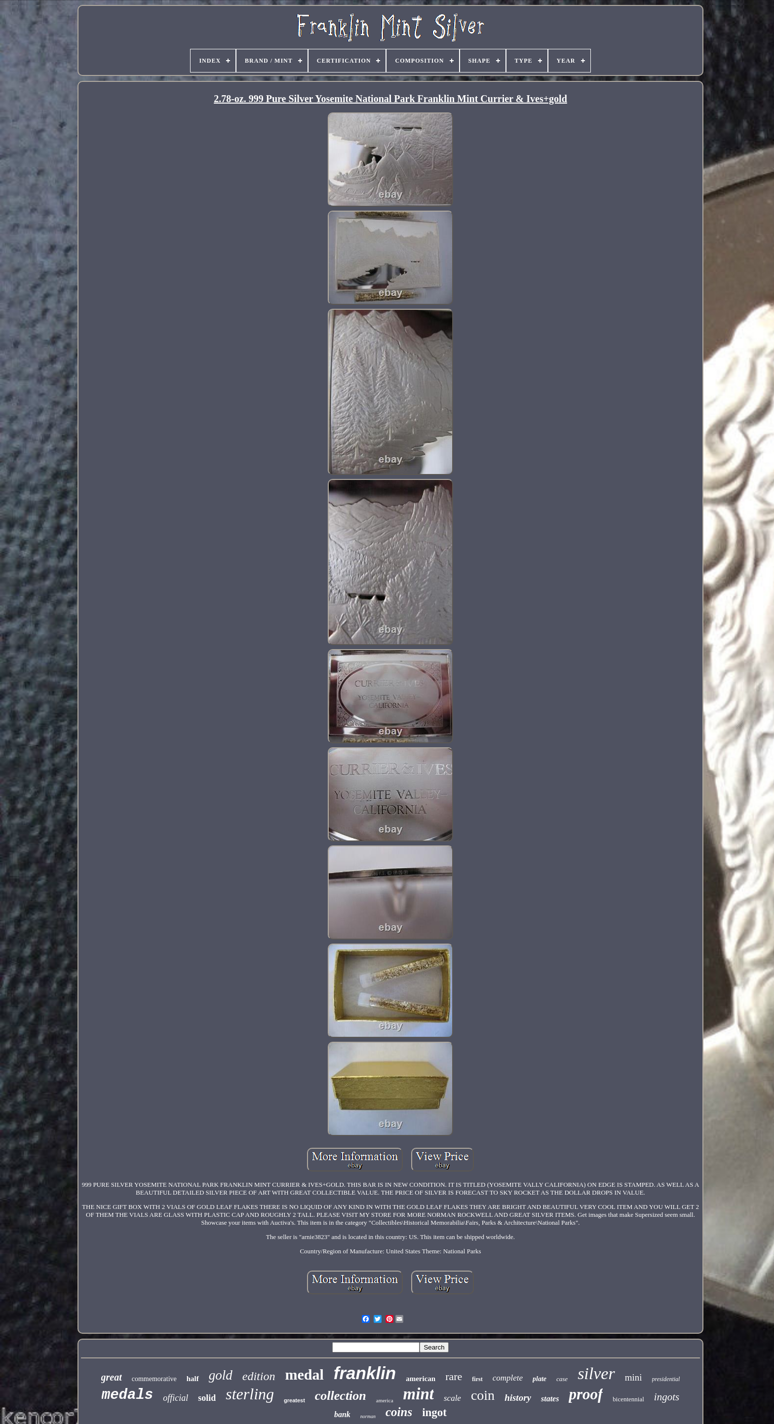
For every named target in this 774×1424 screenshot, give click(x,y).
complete (508, 1378)
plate (539, 1379)
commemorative (154, 1379)
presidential (666, 1379)
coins (399, 1412)
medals (127, 1395)
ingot (434, 1412)
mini (633, 1377)
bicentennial (628, 1399)
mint (418, 1394)
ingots (666, 1397)
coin (483, 1395)
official (175, 1398)
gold (220, 1375)
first (477, 1379)
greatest (294, 1400)
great (111, 1377)
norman (368, 1416)
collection (340, 1395)
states (550, 1398)
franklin (365, 1373)
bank (342, 1414)
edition (258, 1376)
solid (207, 1398)
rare (453, 1376)
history (517, 1397)
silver (596, 1373)
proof (586, 1394)
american (420, 1379)
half (193, 1379)
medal (304, 1374)
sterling (250, 1394)
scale (452, 1398)
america (384, 1400)
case (562, 1379)
